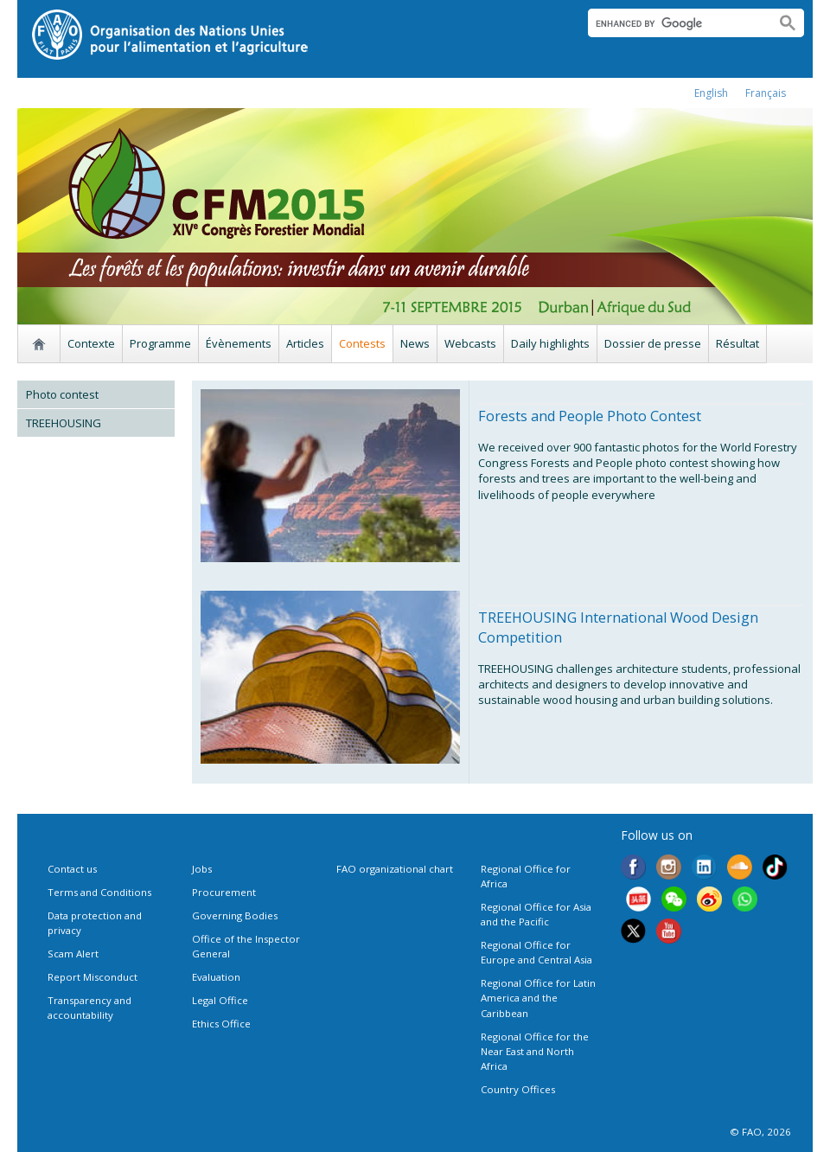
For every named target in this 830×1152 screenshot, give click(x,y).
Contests (362, 343)
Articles (305, 343)
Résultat (737, 343)
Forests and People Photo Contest (589, 416)
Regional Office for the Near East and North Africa (535, 1051)
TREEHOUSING (63, 423)
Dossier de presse (652, 343)
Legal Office (220, 1000)
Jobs (202, 868)
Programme (160, 343)
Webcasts (470, 343)
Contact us (72, 868)
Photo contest (62, 394)
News (415, 343)
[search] (675, 23)
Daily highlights (550, 343)
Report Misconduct (92, 976)
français (765, 93)
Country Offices (518, 1089)
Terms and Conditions (99, 892)
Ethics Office (221, 1023)
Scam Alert (73, 953)
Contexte (91, 343)
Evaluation (216, 976)
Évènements (238, 343)
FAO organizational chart (394, 868)
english (711, 93)
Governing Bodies (235, 915)
